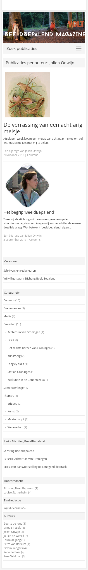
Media (7, 316)
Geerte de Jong (12, 523)
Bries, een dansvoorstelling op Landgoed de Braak (35, 467)
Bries (10, 340)
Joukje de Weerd (13, 536)
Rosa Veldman (12, 556)
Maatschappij (15, 419)
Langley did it (15, 364)
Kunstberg (14, 356)
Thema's (8, 396)
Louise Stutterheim (15, 492)
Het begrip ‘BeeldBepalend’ (29, 212)
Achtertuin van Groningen (23, 332)
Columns (32, 155)
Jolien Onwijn (11, 532)
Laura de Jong (12, 540)
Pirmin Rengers (13, 548)
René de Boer (11, 552)
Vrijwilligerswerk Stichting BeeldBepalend (29, 278)
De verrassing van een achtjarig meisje (42, 128)
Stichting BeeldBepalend (18, 451)
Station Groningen (19, 372)
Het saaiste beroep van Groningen (29, 348)
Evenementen (12, 308)
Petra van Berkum (14, 544)
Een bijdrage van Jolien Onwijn (22, 151)
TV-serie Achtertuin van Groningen (25, 459)
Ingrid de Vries (12, 508)
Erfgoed (12, 404)
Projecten (9, 324)
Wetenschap (15, 427)
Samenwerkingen (14, 388)
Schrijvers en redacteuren (19, 271)
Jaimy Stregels (12, 528)
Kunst (11, 411)
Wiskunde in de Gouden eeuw (26, 380)
